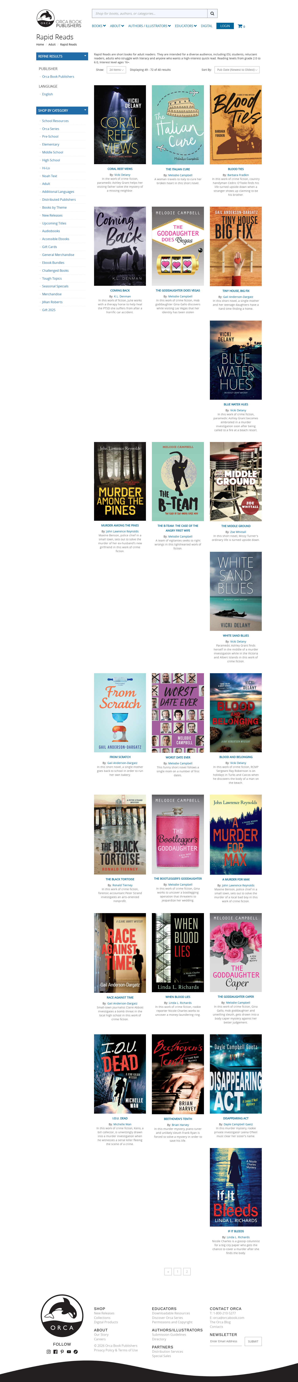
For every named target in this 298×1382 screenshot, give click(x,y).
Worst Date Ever (178, 757)
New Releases (104, 1313)
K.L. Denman (122, 296)
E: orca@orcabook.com (227, 1318)
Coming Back (120, 290)
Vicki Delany (122, 175)
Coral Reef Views (120, 169)
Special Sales (161, 1356)
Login (225, 26)
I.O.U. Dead (120, 1118)
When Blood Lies (178, 997)
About (117, 26)
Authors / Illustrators (149, 26)
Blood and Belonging (235, 757)
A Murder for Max (235, 879)
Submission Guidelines (169, 1334)
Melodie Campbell (180, 175)
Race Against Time (120, 997)
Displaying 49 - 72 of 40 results (150, 70)
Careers (100, 1339)
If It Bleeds (236, 1231)
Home (40, 44)
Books (97, 26)
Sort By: (207, 70)
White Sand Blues (236, 635)
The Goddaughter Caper (236, 997)
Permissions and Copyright (172, 1322)
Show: (100, 70)
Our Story (101, 1334)
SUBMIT (253, 1341)
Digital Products (106, 1322)
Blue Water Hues (236, 404)
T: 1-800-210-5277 (223, 1313)
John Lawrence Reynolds (122, 531)
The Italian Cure (178, 169)
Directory (159, 1339)
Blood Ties (236, 169)
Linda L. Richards (180, 1003)
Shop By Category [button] (53, 110)
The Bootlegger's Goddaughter (178, 878)
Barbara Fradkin (238, 175)
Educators (186, 26)
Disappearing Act (235, 1118)
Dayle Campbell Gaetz (238, 1124)
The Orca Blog (220, 1322)
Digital (206, 26)
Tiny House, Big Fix (236, 291)
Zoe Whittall (238, 532)
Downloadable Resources (171, 1313)
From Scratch (120, 757)
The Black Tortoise (120, 879)
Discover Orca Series (167, 1318)
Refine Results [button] (50, 56)
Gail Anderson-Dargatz (238, 297)
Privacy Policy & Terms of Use (116, 1350)
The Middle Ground (235, 526)
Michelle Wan (122, 1124)
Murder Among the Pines (120, 525)
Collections (102, 1318)
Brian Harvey (180, 1125)
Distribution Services (167, 1351)
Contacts (216, 1327)
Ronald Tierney (122, 885)
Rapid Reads (68, 44)
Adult (52, 44)
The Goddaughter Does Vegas (178, 290)
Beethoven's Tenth (178, 1119)
